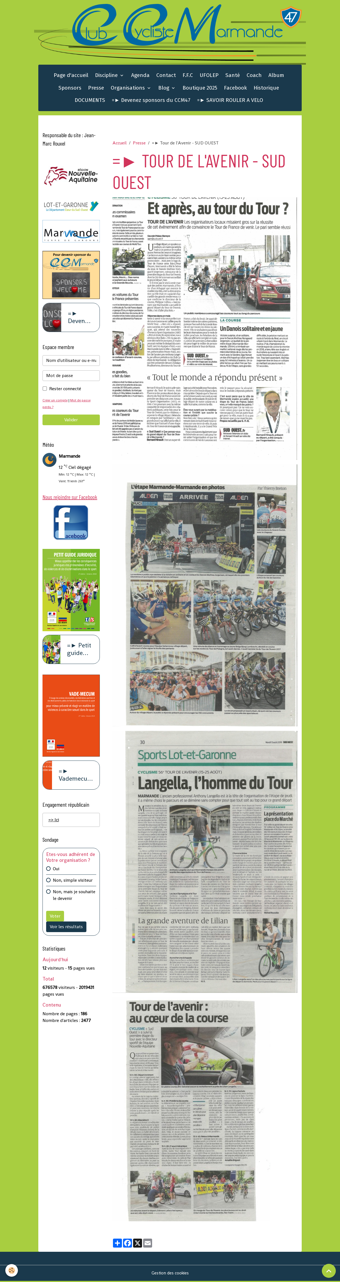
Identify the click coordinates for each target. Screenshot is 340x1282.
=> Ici (53, 822)
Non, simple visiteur (73, 883)
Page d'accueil (71, 76)
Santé (232, 76)
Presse (96, 88)
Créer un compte (55, 401)
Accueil (119, 144)
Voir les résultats (66, 929)
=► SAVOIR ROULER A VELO (230, 101)
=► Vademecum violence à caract (76, 777)
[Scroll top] (329, 1271)
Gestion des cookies (170, 1274)
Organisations (128, 88)
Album (276, 76)
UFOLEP (209, 76)
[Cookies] (12, 1270)
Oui (56, 871)
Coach (254, 76)
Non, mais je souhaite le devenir (74, 897)
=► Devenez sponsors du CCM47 (151, 101)
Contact (166, 76)
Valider (71, 421)
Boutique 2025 (200, 88)
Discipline (107, 76)
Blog (164, 88)
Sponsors (69, 88)
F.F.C (188, 76)
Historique (266, 88)
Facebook (235, 88)
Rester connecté (65, 390)
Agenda (140, 76)
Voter (55, 918)
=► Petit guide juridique (80, 651)
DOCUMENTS (90, 101)
